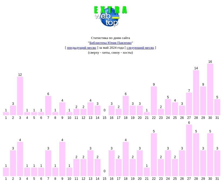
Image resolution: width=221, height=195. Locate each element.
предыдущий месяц (81, 48)
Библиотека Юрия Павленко (110, 43)
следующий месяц (140, 48)
